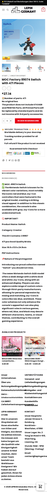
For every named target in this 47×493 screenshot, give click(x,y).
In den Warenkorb (28, 120)
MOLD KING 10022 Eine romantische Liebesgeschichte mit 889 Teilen (12, 360)
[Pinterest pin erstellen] (16, 160)
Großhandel (31, 405)
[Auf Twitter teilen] (10, 160)
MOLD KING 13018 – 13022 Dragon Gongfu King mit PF (34, 360)
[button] (40, 486)
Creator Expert (18, 76)
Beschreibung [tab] (8, 173)
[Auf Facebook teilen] (7, 160)
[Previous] (2, 352)
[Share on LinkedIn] (19, 160)
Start (5, 76)
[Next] (44, 70)
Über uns (6, 382)
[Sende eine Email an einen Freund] (13, 160)
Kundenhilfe (31, 401)
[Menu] (3, 10)
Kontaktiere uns (33, 397)
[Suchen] (8, 9)
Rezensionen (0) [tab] (9, 178)
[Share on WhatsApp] (3, 160)
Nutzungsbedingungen (13, 386)
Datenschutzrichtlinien (13, 390)
